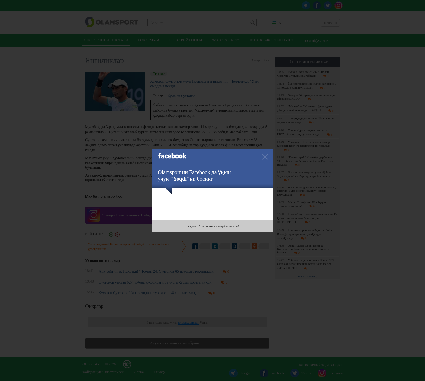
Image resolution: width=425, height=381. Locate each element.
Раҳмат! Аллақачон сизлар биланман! (212, 226)
